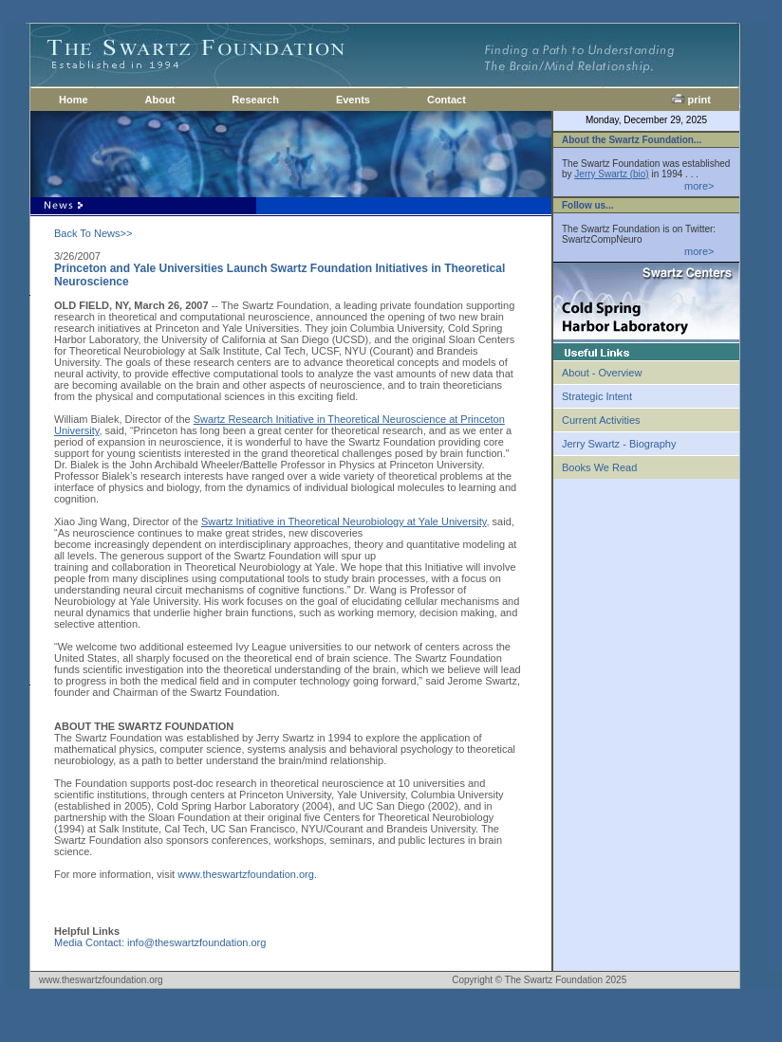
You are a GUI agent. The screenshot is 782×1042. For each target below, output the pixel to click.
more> (699, 186)
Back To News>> (93, 233)
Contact (446, 99)
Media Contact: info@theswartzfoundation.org (160, 942)
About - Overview (602, 372)
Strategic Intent (597, 396)
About (160, 99)
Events (353, 99)
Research (255, 99)
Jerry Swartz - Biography (619, 443)
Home (73, 99)
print (691, 99)
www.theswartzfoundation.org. (247, 874)
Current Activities (601, 420)
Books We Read (599, 467)
